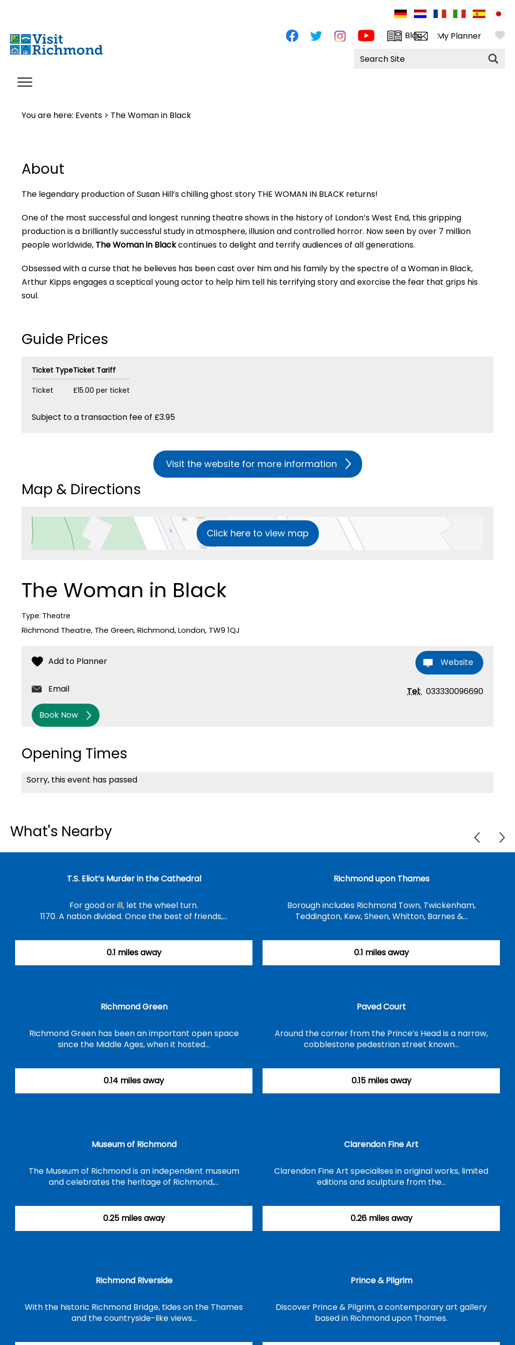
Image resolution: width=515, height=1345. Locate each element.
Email (58, 689)
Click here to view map (258, 533)
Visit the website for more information (251, 464)
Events (88, 115)
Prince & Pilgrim (381, 1280)
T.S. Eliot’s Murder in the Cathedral (134, 878)
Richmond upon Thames (381, 878)
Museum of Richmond (134, 1144)
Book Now (58, 715)
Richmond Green (134, 1007)
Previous (477, 837)
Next (502, 837)
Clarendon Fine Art (381, 1144)
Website (457, 662)
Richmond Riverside (134, 1280)
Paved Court (381, 1007)
